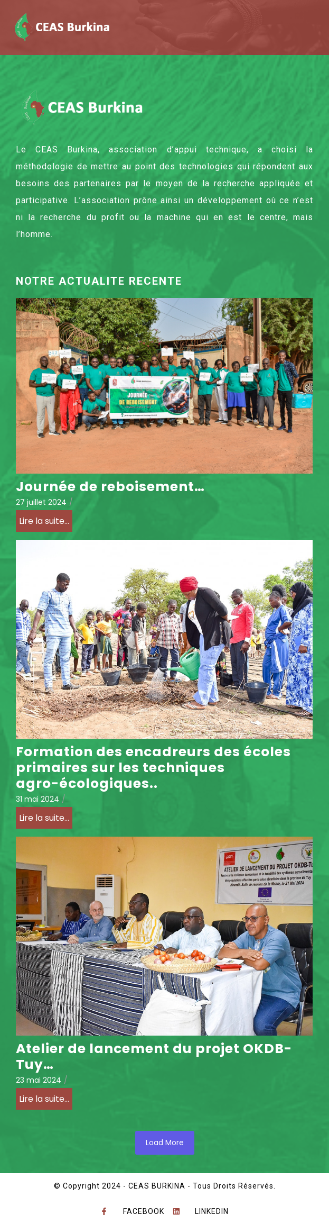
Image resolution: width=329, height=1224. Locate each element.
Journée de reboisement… (110, 487)
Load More (165, 1142)
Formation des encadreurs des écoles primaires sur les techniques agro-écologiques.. (153, 768)
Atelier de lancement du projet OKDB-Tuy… (154, 1057)
